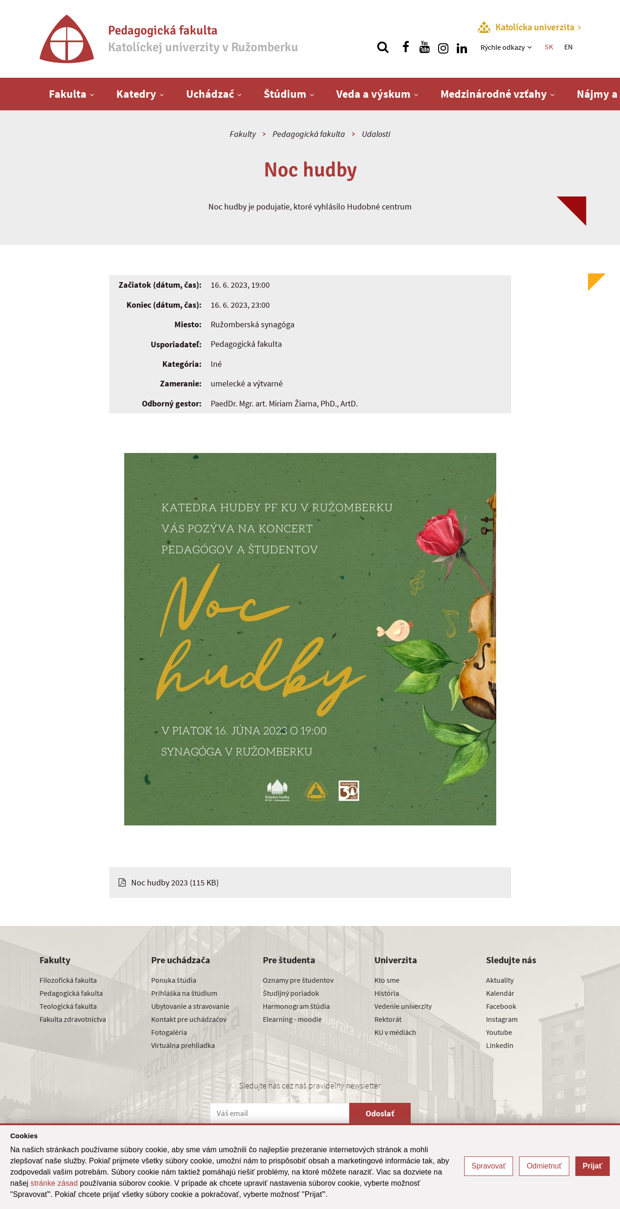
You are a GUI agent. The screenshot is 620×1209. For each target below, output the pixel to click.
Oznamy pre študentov (298, 980)
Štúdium (285, 94)
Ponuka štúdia (173, 980)
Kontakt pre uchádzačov (189, 1019)
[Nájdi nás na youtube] (424, 47)
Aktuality (499, 980)
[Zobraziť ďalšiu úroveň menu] (530, 47)
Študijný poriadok (291, 993)
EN (568, 46)
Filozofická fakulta (68, 980)
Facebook (501, 1006)
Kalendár (500, 993)
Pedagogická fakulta (309, 133)
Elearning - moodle (292, 1019)
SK (549, 46)
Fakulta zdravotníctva (73, 1019)
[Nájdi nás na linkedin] (462, 47)
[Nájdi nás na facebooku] (406, 47)
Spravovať (489, 1166)
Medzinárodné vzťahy (493, 94)
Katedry (136, 94)
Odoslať (380, 1113)
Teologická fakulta (68, 1006)
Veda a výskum (373, 94)
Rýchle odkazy (502, 47)
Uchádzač (210, 94)
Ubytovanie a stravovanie (190, 1006)
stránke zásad (54, 1183)
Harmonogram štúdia (296, 1006)
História (386, 993)
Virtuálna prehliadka (183, 1045)
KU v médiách (395, 1032)
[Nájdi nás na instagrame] (443, 47)
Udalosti (376, 133)
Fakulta (68, 94)
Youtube (499, 1032)
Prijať (592, 1166)
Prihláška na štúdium (184, 993)
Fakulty (243, 133)
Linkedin (499, 1045)
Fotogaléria (169, 1032)
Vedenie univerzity (403, 1006)
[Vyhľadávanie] (382, 47)
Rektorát (387, 1019)
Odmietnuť (544, 1166)
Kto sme (387, 980)
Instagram (502, 1019)
